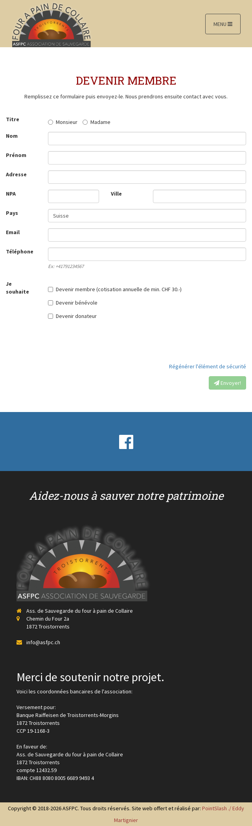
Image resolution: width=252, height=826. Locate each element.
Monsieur (62, 122)
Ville (116, 193)
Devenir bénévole (72, 302)
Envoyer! (227, 382)
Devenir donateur (72, 316)
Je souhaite (17, 287)
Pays (12, 212)
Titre (12, 119)
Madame (96, 122)
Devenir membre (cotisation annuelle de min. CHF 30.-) (115, 289)
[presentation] (186, 341)
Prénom (16, 155)
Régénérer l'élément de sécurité (207, 366)
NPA (11, 193)
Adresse (16, 174)
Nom (12, 135)
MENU (222, 24)
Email (13, 232)
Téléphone (19, 251)
